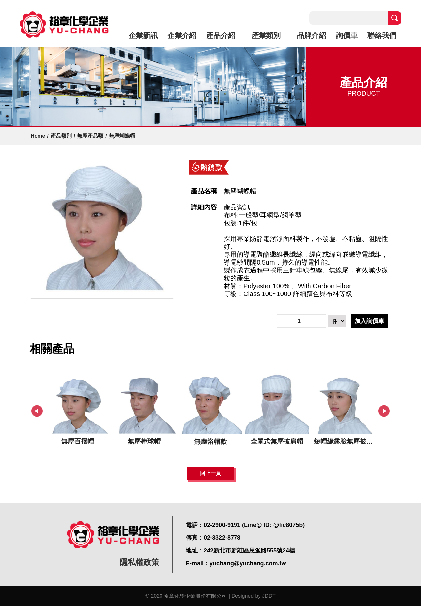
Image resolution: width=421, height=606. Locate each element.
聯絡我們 (381, 36)
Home (38, 136)
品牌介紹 (311, 36)
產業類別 (266, 36)
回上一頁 (210, 473)
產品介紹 (220, 36)
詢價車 (347, 36)
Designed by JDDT (254, 596)
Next (384, 411)
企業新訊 (143, 36)
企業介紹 (181, 36)
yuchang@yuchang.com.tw (248, 563)
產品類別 (61, 136)
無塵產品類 (90, 136)
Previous (37, 411)
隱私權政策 (139, 562)
